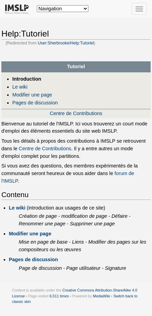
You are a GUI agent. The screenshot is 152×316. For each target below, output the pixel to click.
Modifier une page (32, 95)
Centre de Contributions (76, 113)
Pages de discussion (35, 102)
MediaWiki (101, 296)
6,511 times (59, 296)
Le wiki (20, 87)
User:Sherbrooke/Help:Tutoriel (66, 43)
